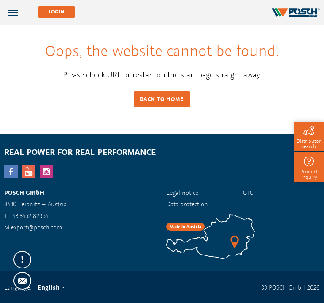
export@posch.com (36, 227)
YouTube (28, 171)
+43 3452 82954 (29, 216)
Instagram (46, 171)
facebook (11, 171)
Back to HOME (162, 99)
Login (57, 11)
